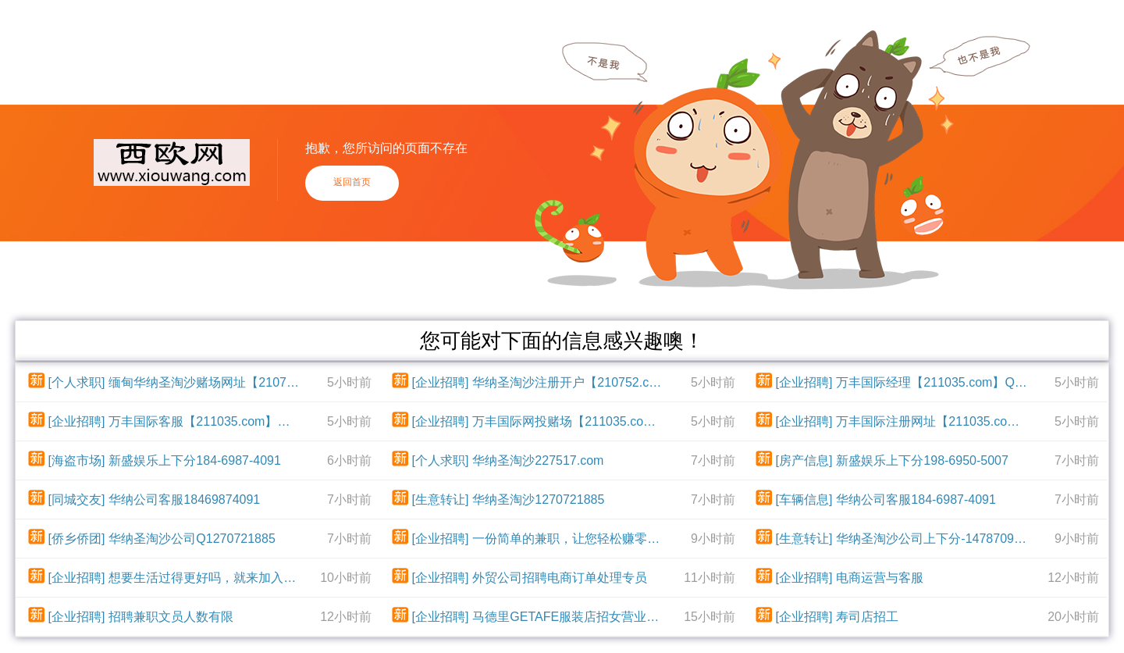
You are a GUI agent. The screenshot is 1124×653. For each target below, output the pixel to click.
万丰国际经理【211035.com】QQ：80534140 (933, 382)
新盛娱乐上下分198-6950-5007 (922, 460)
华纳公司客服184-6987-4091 (916, 499)
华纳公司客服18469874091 (184, 499)
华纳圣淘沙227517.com (537, 460)
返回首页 (352, 182)
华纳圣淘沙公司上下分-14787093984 (933, 538)
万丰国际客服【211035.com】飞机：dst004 (205, 421)
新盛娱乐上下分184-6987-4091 (194, 460)
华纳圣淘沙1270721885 (538, 499)
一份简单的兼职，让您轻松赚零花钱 (569, 538)
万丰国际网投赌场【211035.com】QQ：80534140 (569, 421)
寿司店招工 (867, 616)
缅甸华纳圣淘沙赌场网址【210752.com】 (205, 382)
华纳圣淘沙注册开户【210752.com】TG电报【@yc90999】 (569, 382)
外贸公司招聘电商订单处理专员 (559, 577)
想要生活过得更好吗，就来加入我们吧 (205, 577)
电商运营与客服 (879, 577)
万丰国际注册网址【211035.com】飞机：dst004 (933, 421)
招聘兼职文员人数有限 (170, 616)
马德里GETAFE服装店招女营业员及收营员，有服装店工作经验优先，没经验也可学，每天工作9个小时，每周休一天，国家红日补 (569, 616)
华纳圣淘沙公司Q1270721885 (191, 538)
